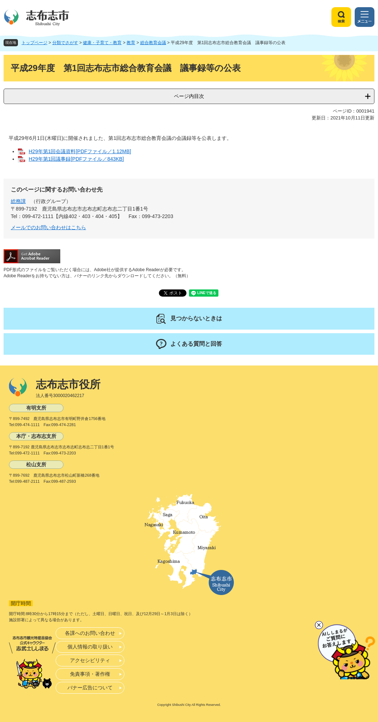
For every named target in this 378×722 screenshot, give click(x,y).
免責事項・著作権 (90, 674)
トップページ (34, 42)
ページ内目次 (189, 96)
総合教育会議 (153, 42)
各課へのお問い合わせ (90, 633)
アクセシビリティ (90, 660)
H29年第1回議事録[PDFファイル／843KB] (76, 159)
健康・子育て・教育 (102, 42)
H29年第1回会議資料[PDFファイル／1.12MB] (80, 151)
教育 (131, 42)
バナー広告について (90, 687)
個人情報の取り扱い (90, 647)
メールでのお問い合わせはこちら (48, 227)
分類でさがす (65, 42)
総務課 (18, 201)
